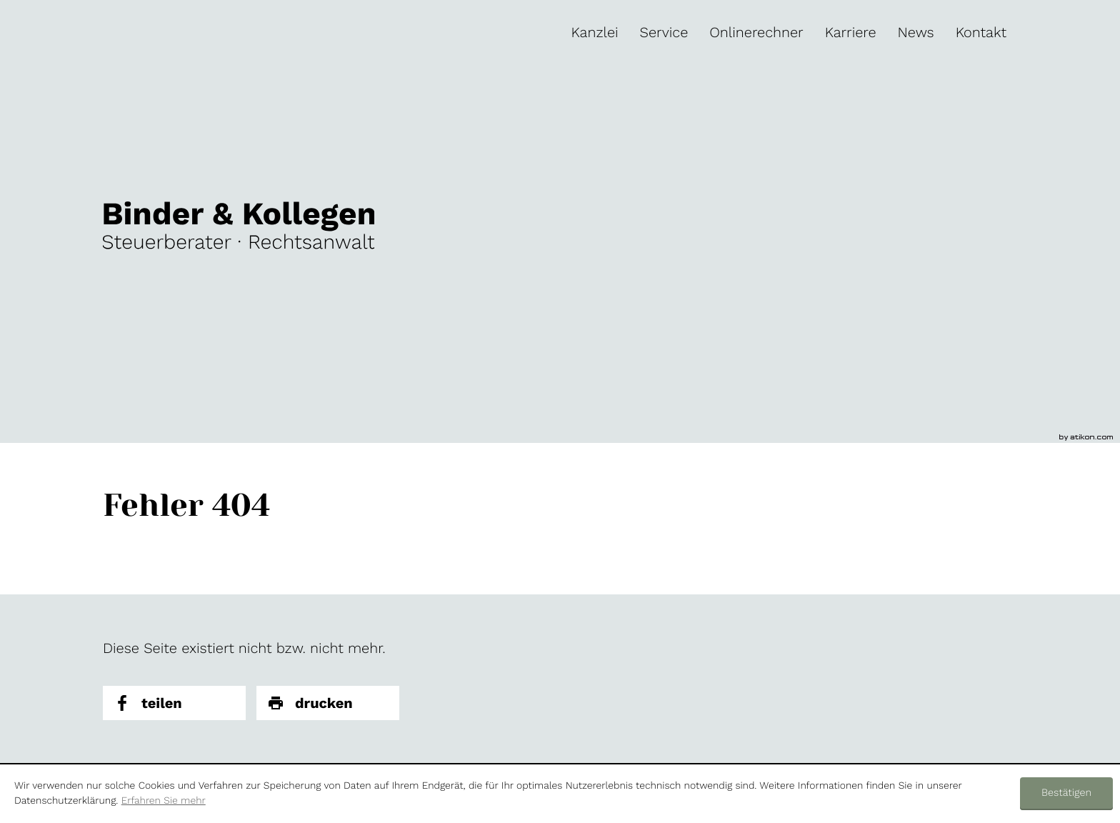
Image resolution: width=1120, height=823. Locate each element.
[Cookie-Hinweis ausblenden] (1066, 793)
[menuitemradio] (756, 32)
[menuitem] (595, 32)
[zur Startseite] (238, 225)
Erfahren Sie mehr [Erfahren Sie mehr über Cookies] (163, 801)
